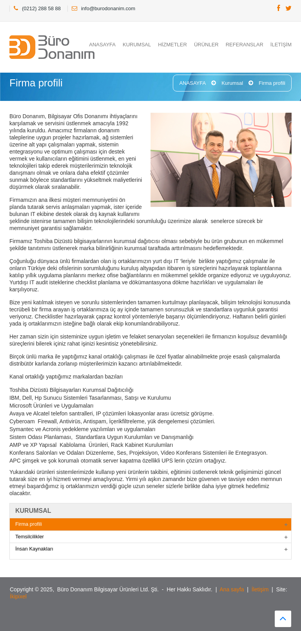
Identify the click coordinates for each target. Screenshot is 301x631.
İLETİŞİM (281, 45)
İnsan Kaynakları (34, 549)
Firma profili (272, 83)
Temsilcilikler (29, 537)
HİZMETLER (172, 45)
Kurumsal (232, 83)
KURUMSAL (137, 45)
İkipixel (18, 596)
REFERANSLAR (244, 45)
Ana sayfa (231, 589)
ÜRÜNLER (206, 45)
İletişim (260, 589)
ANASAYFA (102, 45)
